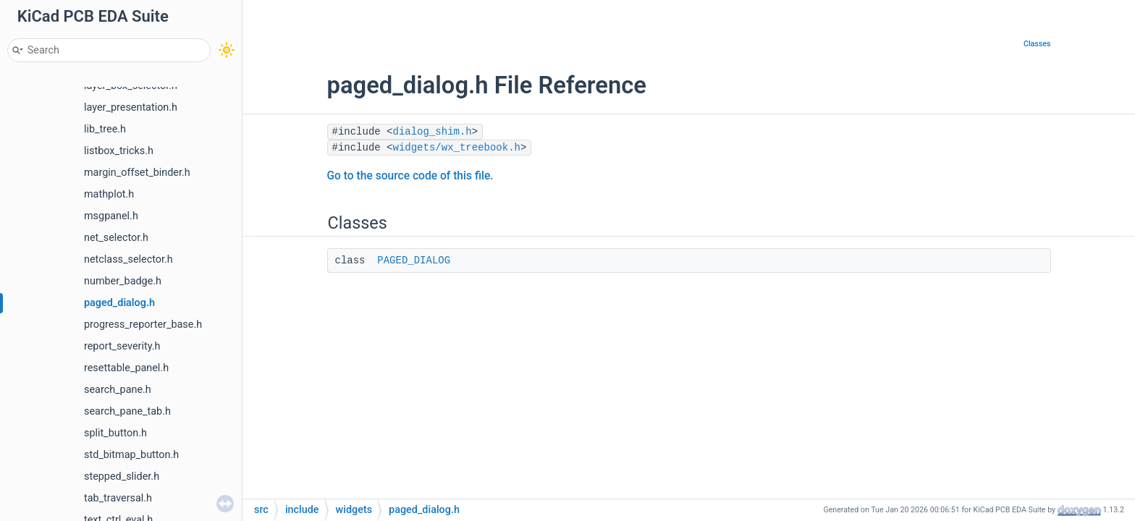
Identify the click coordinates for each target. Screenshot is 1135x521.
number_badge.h (122, 281)
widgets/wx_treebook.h (456, 147)
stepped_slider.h (121, 476)
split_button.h (115, 433)
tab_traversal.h (118, 498)
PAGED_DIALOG (413, 260)
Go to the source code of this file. (410, 175)
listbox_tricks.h (118, 151)
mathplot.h (109, 194)
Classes (1037, 43)
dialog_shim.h (432, 131)
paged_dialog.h (119, 303)
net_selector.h (116, 238)
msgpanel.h (111, 216)
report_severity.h (122, 346)
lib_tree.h (105, 129)
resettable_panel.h (126, 368)
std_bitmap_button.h (131, 455)
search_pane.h (117, 390)
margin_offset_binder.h (137, 172)
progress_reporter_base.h (143, 324)
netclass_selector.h (128, 259)
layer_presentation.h (130, 107)
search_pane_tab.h (127, 411)
